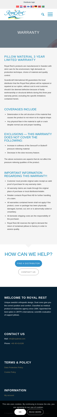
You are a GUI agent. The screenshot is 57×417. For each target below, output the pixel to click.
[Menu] (49, 14)
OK (20, 412)
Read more (35, 412)
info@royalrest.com (17, 339)
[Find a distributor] (28, 263)
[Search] (42, 14)
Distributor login (29, 2)
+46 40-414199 (17, 343)
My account (9, 395)
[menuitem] (29, 2)
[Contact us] (28, 272)
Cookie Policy (10, 372)
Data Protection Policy (13, 367)
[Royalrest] (23, 14)
